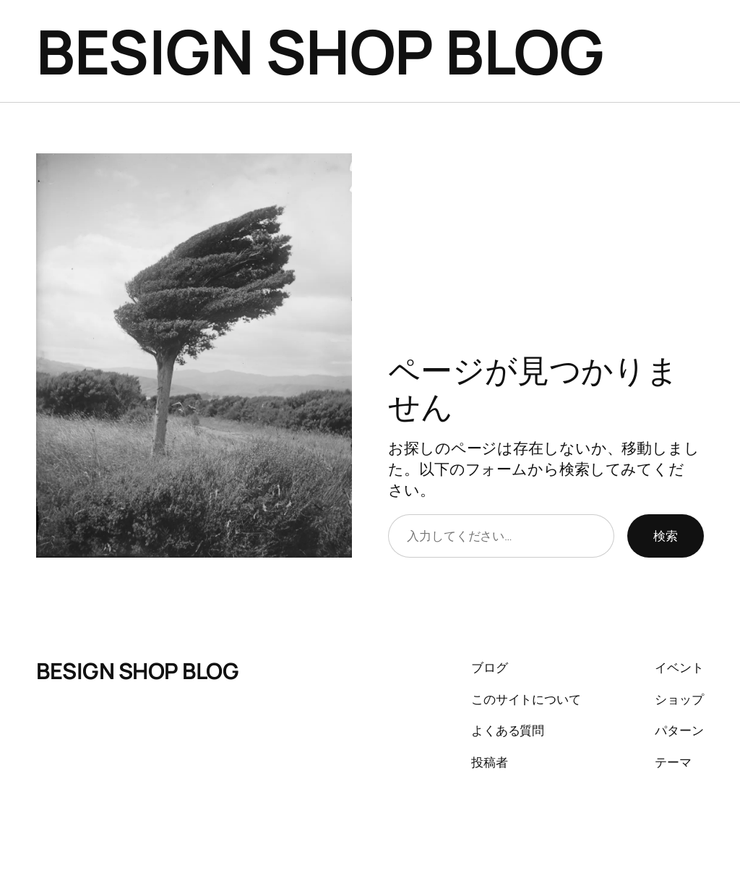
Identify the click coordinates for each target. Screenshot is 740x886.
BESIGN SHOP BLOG (319, 51)
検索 (665, 535)
